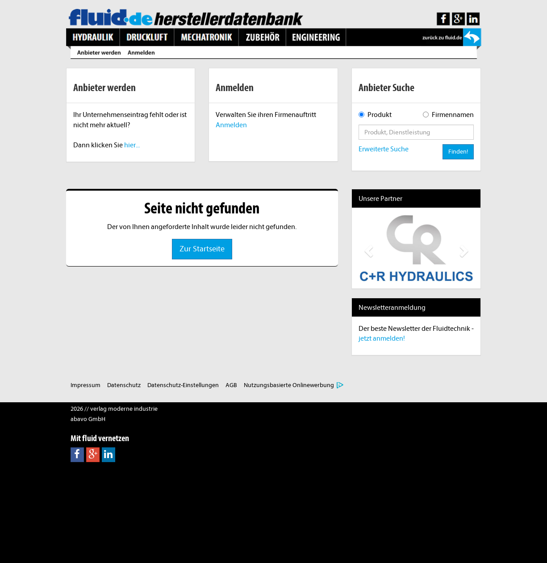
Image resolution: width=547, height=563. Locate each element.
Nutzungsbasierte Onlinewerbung (289, 385)
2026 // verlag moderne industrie (114, 409)
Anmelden (231, 125)
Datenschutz (124, 385)
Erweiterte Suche (384, 149)
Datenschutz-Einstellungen (183, 385)
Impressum (85, 385)
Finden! (458, 151)
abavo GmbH (88, 419)
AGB (231, 385)
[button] (367, 248)
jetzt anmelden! (382, 338)
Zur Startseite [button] (202, 249)
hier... (132, 145)
